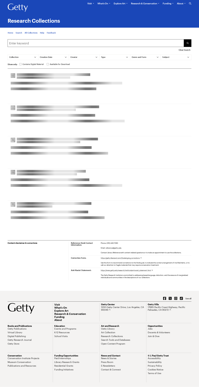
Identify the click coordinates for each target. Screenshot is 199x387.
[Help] (42, 33)
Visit (89, 3)
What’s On (102, 3)
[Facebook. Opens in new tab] (164, 298)
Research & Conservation (144, 3)
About (180, 3)
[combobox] (96, 43)
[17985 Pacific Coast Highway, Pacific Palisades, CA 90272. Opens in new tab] (169, 308)
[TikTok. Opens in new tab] (181, 298)
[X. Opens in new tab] (170, 298)
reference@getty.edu (114, 248)
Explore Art (119, 3)
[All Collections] (31, 33)
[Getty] (18, 8)
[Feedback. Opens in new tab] (51, 33)
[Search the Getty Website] (190, 3)
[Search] (19, 33)
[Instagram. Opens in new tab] (175, 298)
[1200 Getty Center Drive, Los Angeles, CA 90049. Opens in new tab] (123, 308)
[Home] (10, 33)
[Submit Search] (187, 43)
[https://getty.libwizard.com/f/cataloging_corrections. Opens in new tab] (121, 258)
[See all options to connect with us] (188, 299)
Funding (167, 3)
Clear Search (184, 50)
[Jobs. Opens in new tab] (150, 328)
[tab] (23, 57)
